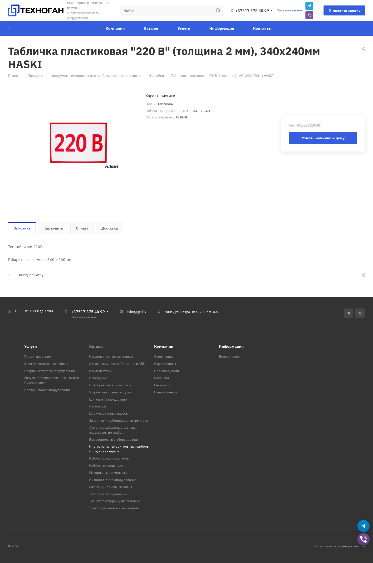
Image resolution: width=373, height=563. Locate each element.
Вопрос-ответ (230, 356)
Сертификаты (165, 364)
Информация (231, 346)
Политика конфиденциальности (340, 546)
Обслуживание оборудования (47, 390)
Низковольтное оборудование (113, 480)
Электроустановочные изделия (113, 508)
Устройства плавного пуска (110, 392)
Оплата (82, 228)
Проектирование (37, 356)
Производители (166, 371)
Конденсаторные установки (111, 356)
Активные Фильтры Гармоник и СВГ (117, 364)
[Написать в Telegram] (363, 526)
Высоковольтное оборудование (114, 439)
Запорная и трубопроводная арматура (118, 420)
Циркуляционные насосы (108, 413)
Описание (22, 228)
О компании (163, 356)
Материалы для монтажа (108, 472)
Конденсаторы (100, 371)
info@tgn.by (136, 311)
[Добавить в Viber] (363, 539)
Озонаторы (98, 406)
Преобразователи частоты (110, 385)
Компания (163, 346)
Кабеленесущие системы (109, 458)
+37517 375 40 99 (252, 10)
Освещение (98, 378)
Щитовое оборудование (108, 399)
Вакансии (161, 378)
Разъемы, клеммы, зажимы (110, 487)
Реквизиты (162, 385)
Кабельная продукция (106, 465)
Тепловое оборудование (108, 494)
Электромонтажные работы (46, 364)
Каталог (96, 346)
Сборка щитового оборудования (49, 371)
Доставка (109, 228)
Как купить (53, 228)
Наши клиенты (165, 392)
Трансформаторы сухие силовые (114, 501)
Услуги (30, 346)
